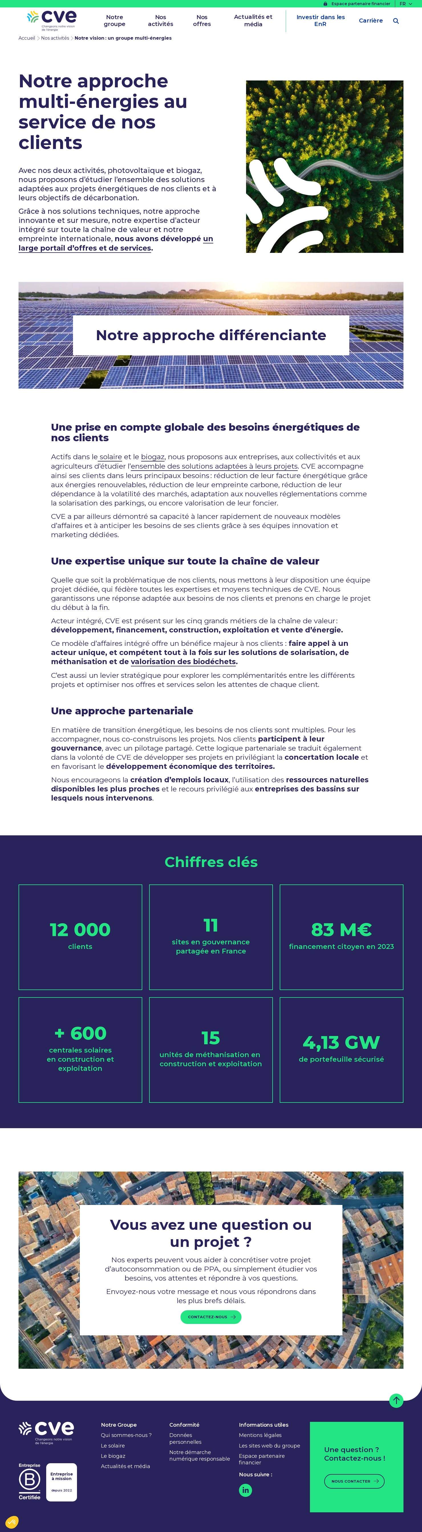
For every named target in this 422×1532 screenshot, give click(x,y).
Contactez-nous (207, 1315)
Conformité (184, 1423)
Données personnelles (185, 1437)
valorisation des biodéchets (183, 660)
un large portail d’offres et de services (116, 243)
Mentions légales (260, 1434)
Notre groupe (114, 20)
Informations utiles (263, 1423)
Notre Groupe (119, 1423)
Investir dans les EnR (320, 20)
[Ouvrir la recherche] (396, 21)
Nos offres (202, 20)
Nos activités (160, 20)
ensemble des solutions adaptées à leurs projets (214, 465)
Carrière (371, 20)
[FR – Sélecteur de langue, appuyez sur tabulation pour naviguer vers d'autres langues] (406, 3)
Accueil (27, 38)
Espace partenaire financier (357, 3)
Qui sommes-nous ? (126, 1434)
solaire (110, 456)
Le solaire (113, 1444)
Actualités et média (253, 20)
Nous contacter (351, 1479)
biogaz (153, 456)
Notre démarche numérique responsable (199, 1454)
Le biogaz (113, 1455)
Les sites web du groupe (269, 1444)
